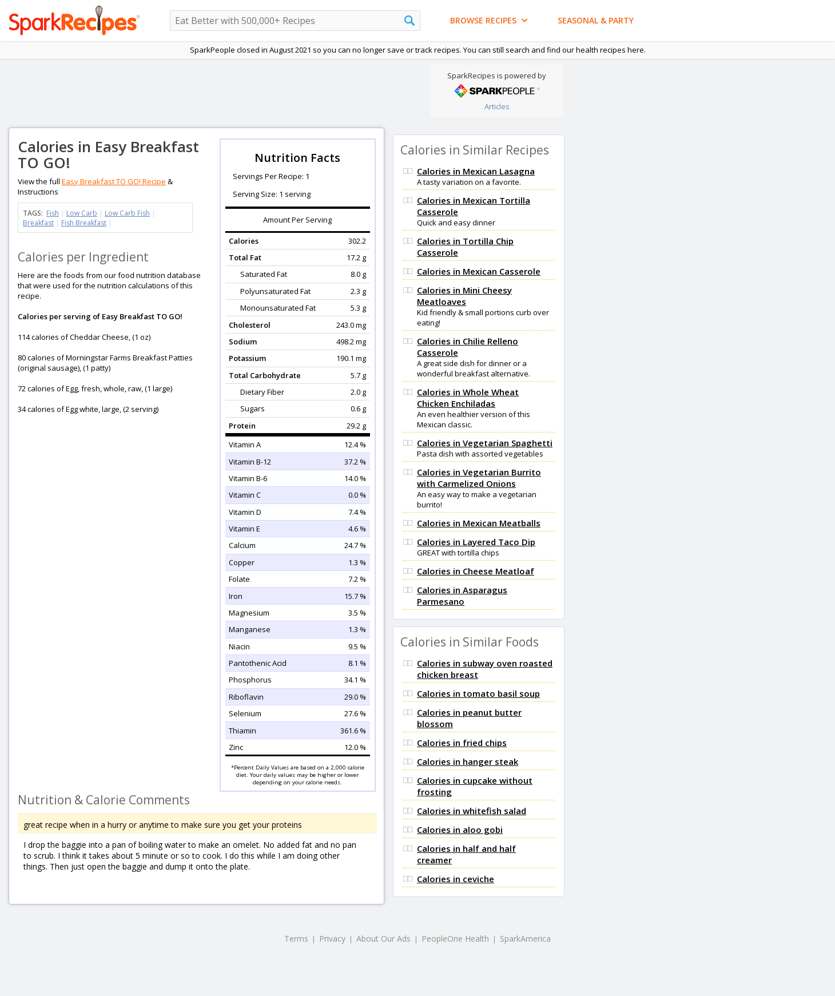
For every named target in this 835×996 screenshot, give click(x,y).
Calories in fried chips (462, 742)
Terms (296, 938)
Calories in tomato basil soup (478, 693)
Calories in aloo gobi (460, 829)
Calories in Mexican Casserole (478, 271)
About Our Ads (383, 938)
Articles (497, 106)
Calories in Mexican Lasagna (476, 171)
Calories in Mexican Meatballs (478, 523)
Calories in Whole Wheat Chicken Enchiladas (468, 397)
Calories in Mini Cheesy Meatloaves (464, 295)
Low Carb (81, 213)
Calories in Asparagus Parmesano (462, 595)
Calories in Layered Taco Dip (476, 541)
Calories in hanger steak (467, 761)
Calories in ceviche (455, 878)
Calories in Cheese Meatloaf (475, 571)
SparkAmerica (525, 938)
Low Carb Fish (127, 213)
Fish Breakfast (83, 223)
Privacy (332, 938)
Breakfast (38, 223)
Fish (52, 213)
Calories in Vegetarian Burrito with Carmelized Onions (479, 477)
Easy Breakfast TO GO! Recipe (114, 181)
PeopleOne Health (455, 938)
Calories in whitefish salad (471, 810)
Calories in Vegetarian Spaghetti (484, 443)
